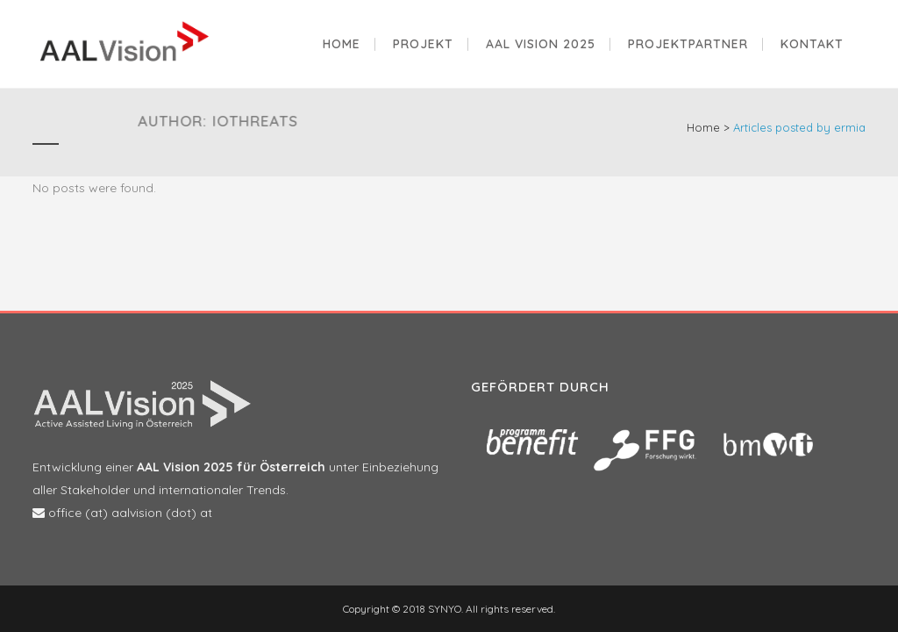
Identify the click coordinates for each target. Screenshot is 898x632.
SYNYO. (444, 608)
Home (703, 127)
